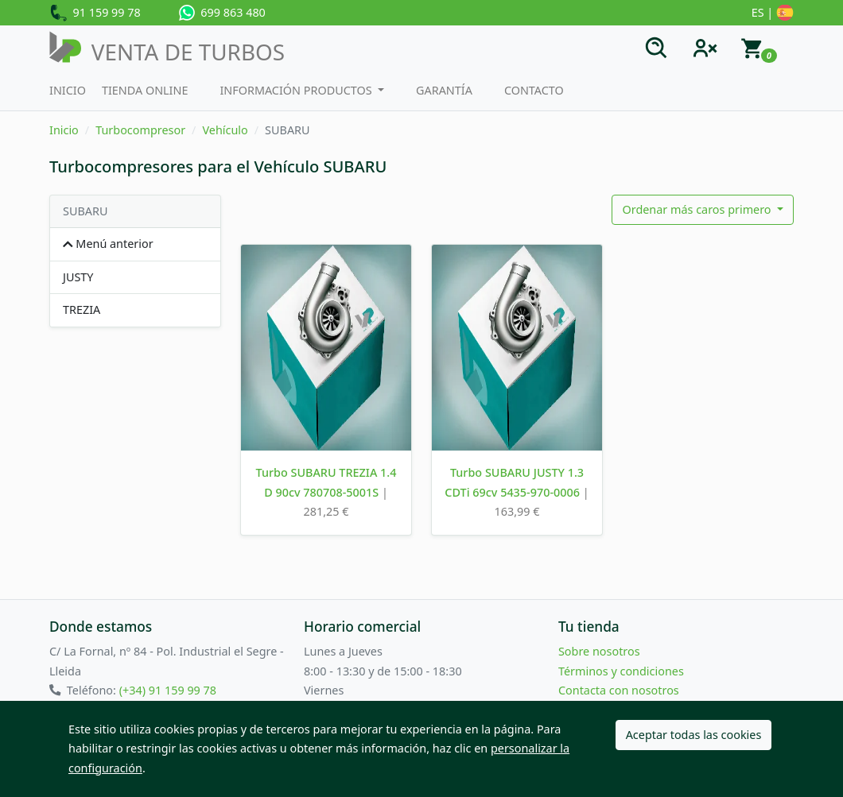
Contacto (534, 90)
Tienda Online (145, 90)
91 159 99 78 (95, 13)
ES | (773, 13)
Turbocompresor (140, 129)
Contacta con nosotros (618, 690)
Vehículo (224, 129)
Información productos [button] (297, 90)
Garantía (444, 90)
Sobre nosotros (599, 651)
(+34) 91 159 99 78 (167, 690)
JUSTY (78, 276)
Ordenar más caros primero (698, 209)
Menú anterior (108, 243)
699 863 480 (222, 13)
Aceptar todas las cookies (694, 734)
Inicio (67, 90)
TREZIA (81, 309)
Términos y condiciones (621, 671)
